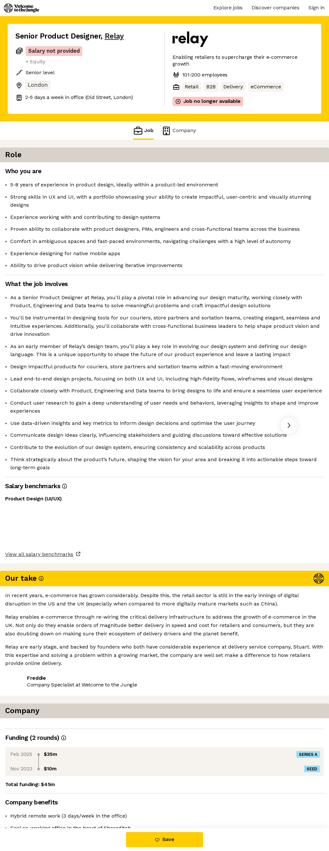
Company (178, 130)
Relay (114, 36)
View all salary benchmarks (47, 776)
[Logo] (21, 8)
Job (143, 130)
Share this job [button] (33, 801)
